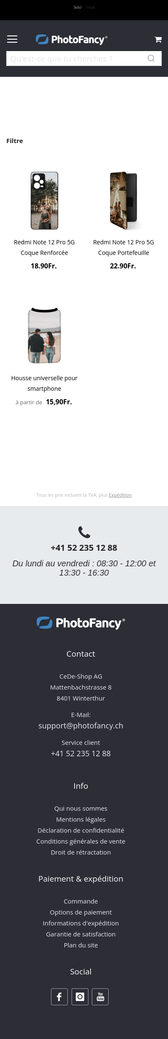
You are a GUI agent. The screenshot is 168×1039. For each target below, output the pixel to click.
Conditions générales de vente (80, 841)
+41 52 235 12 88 (84, 547)
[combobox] (84, 64)
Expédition (120, 495)
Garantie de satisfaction (81, 934)
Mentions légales (81, 819)
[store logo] (71, 39)
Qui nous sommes (81, 808)
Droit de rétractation (81, 852)
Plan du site (81, 945)
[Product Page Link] (44, 201)
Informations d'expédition (81, 923)
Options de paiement (81, 912)
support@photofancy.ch (80, 725)
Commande (81, 901)
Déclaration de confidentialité (80, 830)
